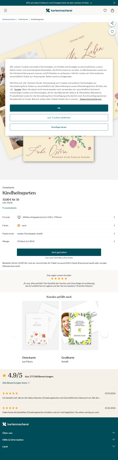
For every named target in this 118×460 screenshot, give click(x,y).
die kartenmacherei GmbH (59, 10)
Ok (59, 108)
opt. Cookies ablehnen (59, 117)
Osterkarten (23, 19)
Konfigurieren (58, 127)
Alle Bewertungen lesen (14, 382)
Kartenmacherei (9, 19)
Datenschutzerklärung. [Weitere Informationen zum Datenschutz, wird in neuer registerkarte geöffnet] (90, 99)
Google (17, 89)
